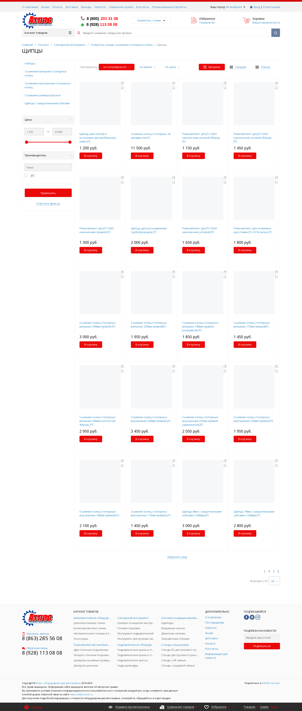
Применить (48, 193)
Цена (48, 119)
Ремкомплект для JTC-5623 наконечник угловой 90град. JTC (201, 137)
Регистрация (271, 7)
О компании (30, 7)
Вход (257, 7)
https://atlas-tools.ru (81, 694)
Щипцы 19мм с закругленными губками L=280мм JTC (254, 513)
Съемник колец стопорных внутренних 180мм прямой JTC (99, 513)
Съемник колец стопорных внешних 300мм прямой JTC (97, 324)
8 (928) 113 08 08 (42, 652)
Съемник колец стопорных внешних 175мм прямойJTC (252, 324)
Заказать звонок (35, 633)
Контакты (142, 7)
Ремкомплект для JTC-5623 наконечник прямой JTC (96, 230)
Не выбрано (235, 7)
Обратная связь (35, 648)
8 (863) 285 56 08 (42, 638)
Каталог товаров (48, 33)
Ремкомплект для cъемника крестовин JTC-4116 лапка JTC (253, 230)
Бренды (86, 7)
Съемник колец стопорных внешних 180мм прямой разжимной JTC (200, 326)
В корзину (91, 156)
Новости (100, 7)
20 (274, 581)
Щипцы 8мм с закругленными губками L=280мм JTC (201, 513)
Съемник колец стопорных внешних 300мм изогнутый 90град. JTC (97, 421)
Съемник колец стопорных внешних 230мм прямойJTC (149, 324)
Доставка (71, 7)
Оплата (57, 7)
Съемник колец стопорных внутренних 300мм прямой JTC (151, 419)
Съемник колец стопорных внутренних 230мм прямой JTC (254, 419)
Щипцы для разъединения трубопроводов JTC (149, 230)
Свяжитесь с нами (151, 20)
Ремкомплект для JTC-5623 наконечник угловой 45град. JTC (253, 137)
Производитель (48, 155)
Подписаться (262, 646)
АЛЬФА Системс (270, 683)
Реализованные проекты (169, 7)
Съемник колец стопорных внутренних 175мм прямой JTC (151, 513)
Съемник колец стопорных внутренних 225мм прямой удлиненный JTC (200, 421)
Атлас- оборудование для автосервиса (58, 683)
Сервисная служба (121, 7)
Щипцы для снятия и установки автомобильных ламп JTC (97, 137)
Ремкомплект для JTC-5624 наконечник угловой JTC (199, 230)
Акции (45, 7)
